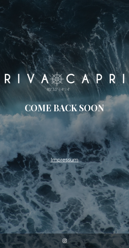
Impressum (64, 160)
